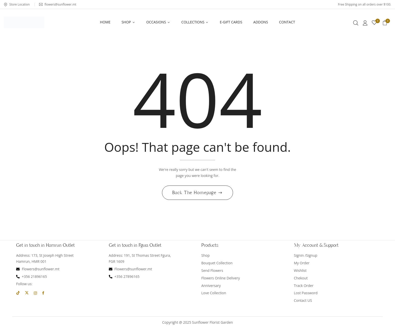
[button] (384, 23)
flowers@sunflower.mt (57, 4)
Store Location (17, 4)
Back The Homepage (195, 193)
